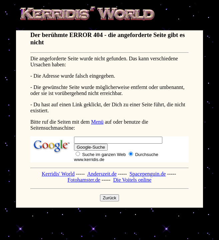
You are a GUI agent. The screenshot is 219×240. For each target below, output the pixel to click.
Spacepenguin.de (147, 174)
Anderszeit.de (101, 174)
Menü (97, 122)
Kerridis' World (58, 174)
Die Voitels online (132, 180)
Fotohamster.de (84, 180)
